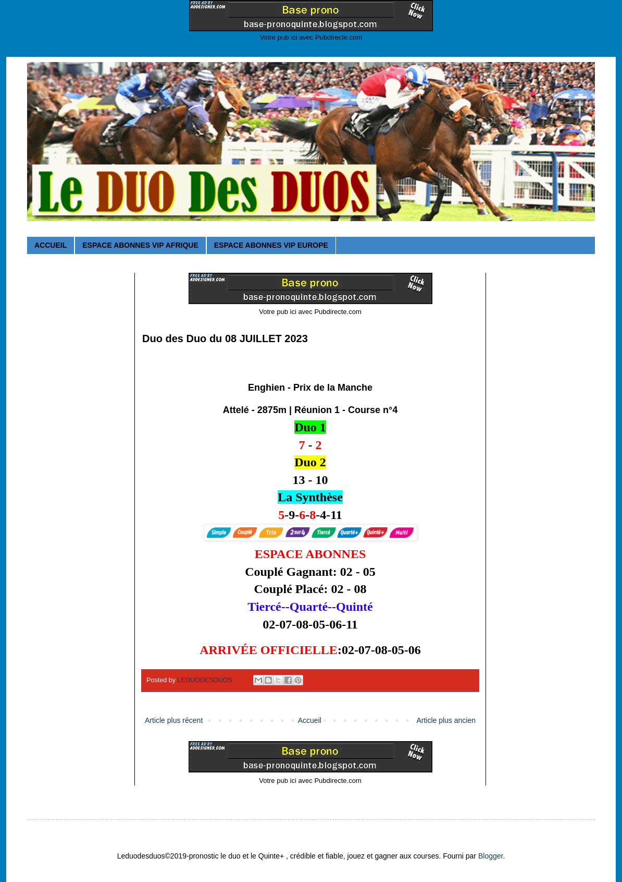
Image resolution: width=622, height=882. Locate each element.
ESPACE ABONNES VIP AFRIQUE (140, 245)
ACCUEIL (50, 245)
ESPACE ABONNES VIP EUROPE (271, 245)
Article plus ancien (446, 720)
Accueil (309, 720)
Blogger (490, 856)
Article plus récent (174, 720)
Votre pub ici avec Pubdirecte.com (311, 37)
